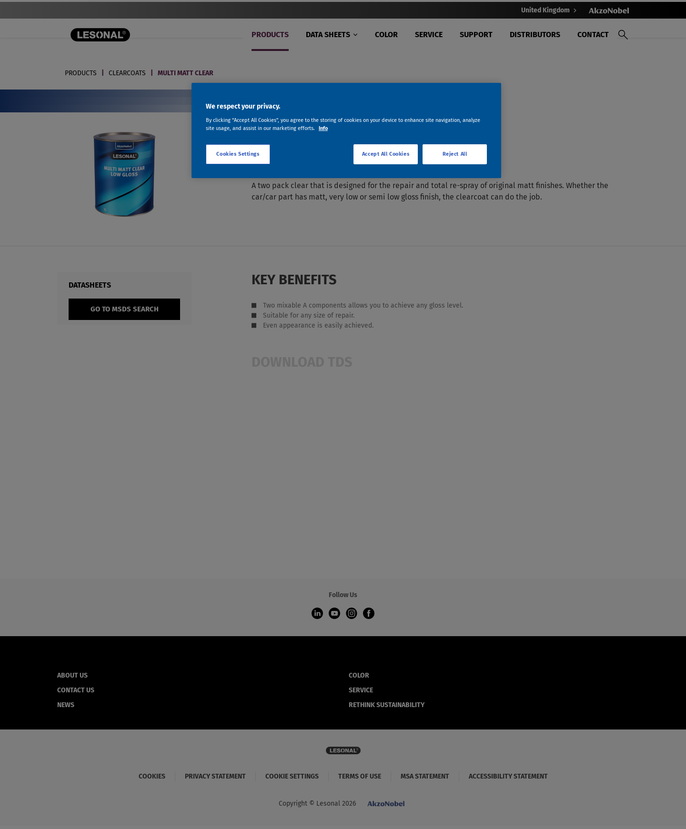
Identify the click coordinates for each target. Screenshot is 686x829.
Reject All (455, 153)
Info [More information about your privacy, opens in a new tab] (323, 128)
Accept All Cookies (385, 153)
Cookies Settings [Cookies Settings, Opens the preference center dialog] (237, 153)
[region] (346, 130)
